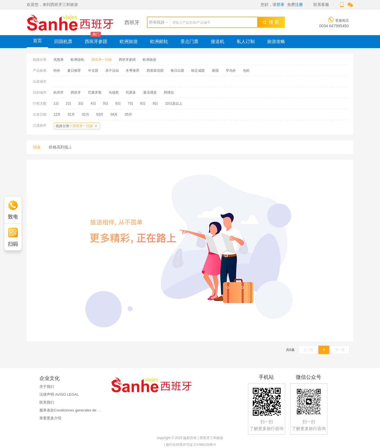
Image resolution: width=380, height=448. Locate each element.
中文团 (93, 71)
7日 (130, 103)
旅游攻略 (276, 41)
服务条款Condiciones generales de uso (71, 410)
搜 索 (271, 22)
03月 (99, 114)
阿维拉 (169, 92)
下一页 (340, 350)
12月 (57, 114)
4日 (93, 103)
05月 (128, 114)
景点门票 (189, 41)
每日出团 (177, 71)
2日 (68, 103)
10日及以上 (173, 103)
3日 (81, 103)
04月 (114, 114)
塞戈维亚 (150, 92)
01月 (71, 114)
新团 (215, 71)
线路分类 (77, 126)
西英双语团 (155, 71)
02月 (85, 114)
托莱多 (131, 92)
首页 (37, 40)
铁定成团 (198, 71)
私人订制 (246, 41)
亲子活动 (112, 71)
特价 (56, 71)
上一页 (308, 350)
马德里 (114, 92)
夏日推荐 (74, 71)
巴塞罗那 (95, 92)
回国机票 (63, 41)
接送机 (217, 41)
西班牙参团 (96, 41)
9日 (155, 103)
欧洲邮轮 (159, 41)
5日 (105, 103)
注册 (299, 4)
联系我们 (46, 402)
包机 (246, 71)
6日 (118, 103)
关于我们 (46, 386)
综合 (37, 147)
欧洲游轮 (77, 60)
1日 (56, 103)
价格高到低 (60, 147)
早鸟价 (231, 71)
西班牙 (76, 92)
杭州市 (58, 92)
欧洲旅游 (129, 41)
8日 (143, 103)
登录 (280, 4)
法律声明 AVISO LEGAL (59, 394)
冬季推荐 (132, 71)
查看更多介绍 (50, 418)
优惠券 (58, 60)
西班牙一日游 (101, 60)
